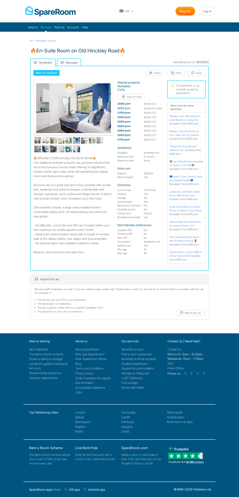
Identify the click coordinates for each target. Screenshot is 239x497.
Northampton (175, 417)
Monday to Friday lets (135, 373)
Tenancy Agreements (43, 378)
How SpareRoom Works (91, 359)
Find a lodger (129, 383)
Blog (78, 364)
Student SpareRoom (134, 364)
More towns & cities (180, 422)
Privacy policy (84, 373)
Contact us (174, 349)
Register (185, 11)
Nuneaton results (46, 40)
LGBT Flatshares (132, 378)
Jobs (78, 392)
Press (175, 368)
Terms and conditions (89, 368)
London (80, 412)
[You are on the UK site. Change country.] (126, 11)
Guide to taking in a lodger (46, 359)
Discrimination (84, 383)
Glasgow (127, 427)
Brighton (80, 427)
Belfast (79, 417)
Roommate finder (132, 387)
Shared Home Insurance (45, 373)
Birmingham (83, 422)
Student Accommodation (137, 368)
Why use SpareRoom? (90, 354)
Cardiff (125, 417)
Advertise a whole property (138, 359)
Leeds (125, 431)
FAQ (170, 363)
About (87, 349)
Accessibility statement (90, 387)
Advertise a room (132, 349)
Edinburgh (127, 422)
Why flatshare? (39, 349)
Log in (207, 11)
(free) (45, 489)
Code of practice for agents (93, 378)
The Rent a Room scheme (46, 354)
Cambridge (128, 412)
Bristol (79, 431)
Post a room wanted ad (136, 354)
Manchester (175, 412)
